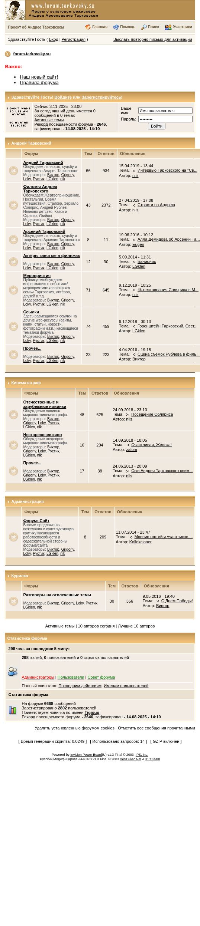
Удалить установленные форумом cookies (74, 728)
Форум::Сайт (36, 520)
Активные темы (49, 120)
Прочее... (32, 348)
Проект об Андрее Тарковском (36, 27)
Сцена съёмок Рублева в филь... (169, 354)
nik (62, 179)
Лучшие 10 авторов (136, 626)
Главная (99, 27)
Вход (53, 39)
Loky (26, 179)
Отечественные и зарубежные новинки (44, 404)
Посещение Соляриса (152, 414)
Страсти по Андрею (156, 204)
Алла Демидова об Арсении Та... (169, 239)
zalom (131, 449)
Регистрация (74, 39)
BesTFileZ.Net (131, 759)
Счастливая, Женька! (151, 444)
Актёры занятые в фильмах (51, 255)
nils (135, 175)
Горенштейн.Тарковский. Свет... (167, 326)
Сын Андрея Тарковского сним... (162, 470)
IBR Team (152, 759)
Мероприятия (37, 275)
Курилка (20, 575)
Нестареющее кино (42, 434)
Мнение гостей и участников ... (164, 536)
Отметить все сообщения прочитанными (156, 728)
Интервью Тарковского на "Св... (167, 170)
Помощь (127, 27)
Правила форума (39, 82)
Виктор (53, 175)
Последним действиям (79, 685)
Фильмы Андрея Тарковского (40, 188)
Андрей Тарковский (31, 143)
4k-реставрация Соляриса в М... (168, 289)
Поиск (153, 27)
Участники (182, 27)
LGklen (52, 179)
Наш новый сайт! (39, 77)
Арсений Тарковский (44, 231)
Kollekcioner (140, 542)
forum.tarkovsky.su (32, 54)
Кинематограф (26, 382)
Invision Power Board (86, 755)
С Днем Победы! (177, 601)
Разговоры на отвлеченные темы (57, 595)
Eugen (138, 244)
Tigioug (92, 712)
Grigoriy (67, 175)
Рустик (38, 179)
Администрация (28, 501)
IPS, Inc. (142, 755)
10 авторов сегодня (96, 626)
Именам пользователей (126, 685)
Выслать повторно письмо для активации (152, 39)
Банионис (147, 261)
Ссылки (31, 312)
